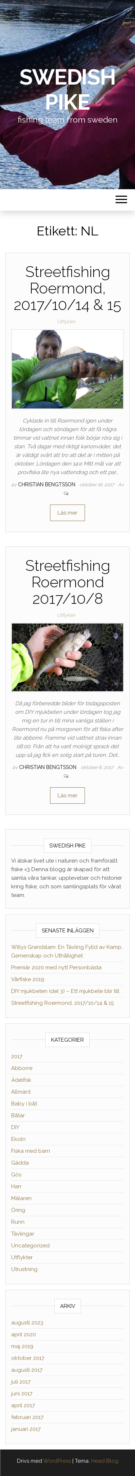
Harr (16, 1186)
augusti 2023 (27, 1322)
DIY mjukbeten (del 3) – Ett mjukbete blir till (65, 991)
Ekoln (18, 1139)
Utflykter (66, 321)
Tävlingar (22, 1234)
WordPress (57, 1461)
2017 (16, 1056)
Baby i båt (24, 1103)
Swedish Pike (67, 90)
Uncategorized (30, 1245)
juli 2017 (21, 1382)
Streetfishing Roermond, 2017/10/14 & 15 (67, 288)
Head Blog (104, 1461)
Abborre (21, 1068)
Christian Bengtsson (47, 484)
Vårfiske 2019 (27, 979)
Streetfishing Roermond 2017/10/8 (67, 582)
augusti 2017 (26, 1370)
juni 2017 (21, 1393)
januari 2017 (26, 1429)
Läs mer (67, 513)
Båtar (18, 1115)
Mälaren (21, 1198)
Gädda (20, 1163)
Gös (16, 1174)
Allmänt (21, 1092)
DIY (15, 1127)
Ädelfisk (21, 1080)
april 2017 (23, 1405)
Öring (18, 1210)
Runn (17, 1222)
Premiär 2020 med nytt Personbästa (56, 967)
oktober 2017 (27, 1358)
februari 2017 (27, 1417)
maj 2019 (22, 1346)
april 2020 (23, 1334)
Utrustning (24, 1269)
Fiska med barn (30, 1151)
